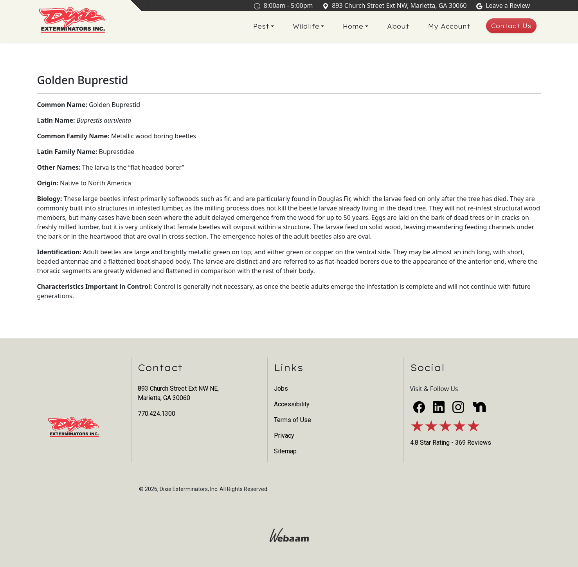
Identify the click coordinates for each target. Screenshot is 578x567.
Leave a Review (504, 5)
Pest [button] (261, 27)
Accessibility (292, 404)
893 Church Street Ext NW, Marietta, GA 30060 (396, 5)
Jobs (281, 388)
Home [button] (353, 27)
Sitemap (285, 451)
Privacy (284, 435)
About (398, 27)
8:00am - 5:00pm (285, 5)
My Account (449, 27)
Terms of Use (292, 420)
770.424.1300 (156, 413)
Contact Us (511, 26)
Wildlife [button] (306, 27)
